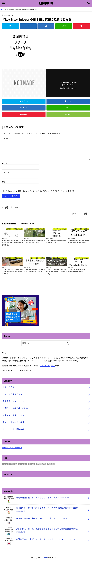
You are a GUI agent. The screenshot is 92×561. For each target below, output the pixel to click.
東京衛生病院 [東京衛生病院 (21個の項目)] (41, 464)
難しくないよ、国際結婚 (13, 429)
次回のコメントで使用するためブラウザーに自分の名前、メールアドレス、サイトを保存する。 (40, 191)
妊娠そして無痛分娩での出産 (15, 408)
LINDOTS (46, 3)
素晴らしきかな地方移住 (13, 422)
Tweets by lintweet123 (12, 447)
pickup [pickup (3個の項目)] (5, 464)
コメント (6, 138)
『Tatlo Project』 (47, 365)
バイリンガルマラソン (12, 394)
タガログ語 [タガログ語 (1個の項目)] (13, 464)
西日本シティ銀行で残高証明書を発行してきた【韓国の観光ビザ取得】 (41, 510)
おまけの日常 (8, 387)
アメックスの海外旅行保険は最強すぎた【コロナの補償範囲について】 (41, 531)
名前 (5, 163)
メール (5, 172)
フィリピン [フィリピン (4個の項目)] (22, 464)
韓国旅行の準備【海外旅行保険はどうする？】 (35, 519)
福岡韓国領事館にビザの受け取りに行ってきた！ (36, 498)
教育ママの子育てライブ (13, 415)
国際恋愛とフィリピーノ (13, 401)
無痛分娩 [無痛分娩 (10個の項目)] (51, 464)
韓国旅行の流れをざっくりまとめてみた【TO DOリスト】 (40, 540)
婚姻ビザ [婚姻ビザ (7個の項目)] (31, 464)
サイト (4, 182)
